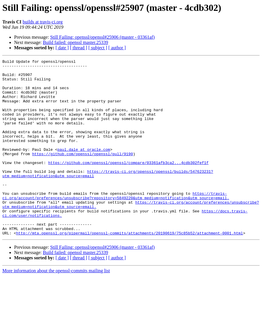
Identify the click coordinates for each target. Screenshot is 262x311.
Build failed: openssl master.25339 (75, 42)
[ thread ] (78, 47)
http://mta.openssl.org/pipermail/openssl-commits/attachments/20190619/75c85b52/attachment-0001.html (129, 268)
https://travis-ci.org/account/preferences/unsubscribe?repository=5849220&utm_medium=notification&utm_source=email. (115, 223)
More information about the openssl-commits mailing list (56, 305)
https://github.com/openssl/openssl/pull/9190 (82, 173)
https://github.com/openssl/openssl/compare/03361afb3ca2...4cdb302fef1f (128, 183)
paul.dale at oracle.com (83, 167)
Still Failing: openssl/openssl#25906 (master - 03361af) (102, 37)
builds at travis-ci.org (43, 21)
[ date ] (62, 47)
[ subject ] (97, 47)
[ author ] (117, 47)
